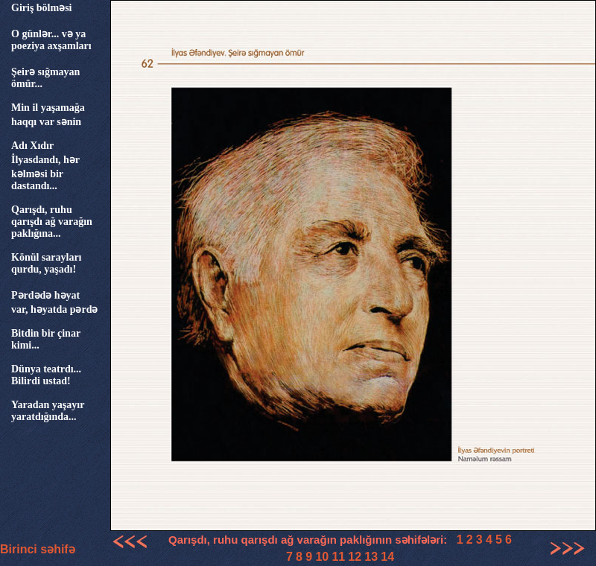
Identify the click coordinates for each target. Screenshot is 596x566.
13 (371, 556)
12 (354, 556)
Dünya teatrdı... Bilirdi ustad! (46, 375)
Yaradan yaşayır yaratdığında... (47, 410)
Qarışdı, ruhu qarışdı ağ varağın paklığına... (51, 221)
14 (387, 556)
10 (322, 556)
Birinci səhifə (37, 549)
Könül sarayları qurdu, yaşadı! (46, 263)
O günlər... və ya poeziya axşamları (51, 39)
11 (338, 556)
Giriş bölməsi (41, 7)
